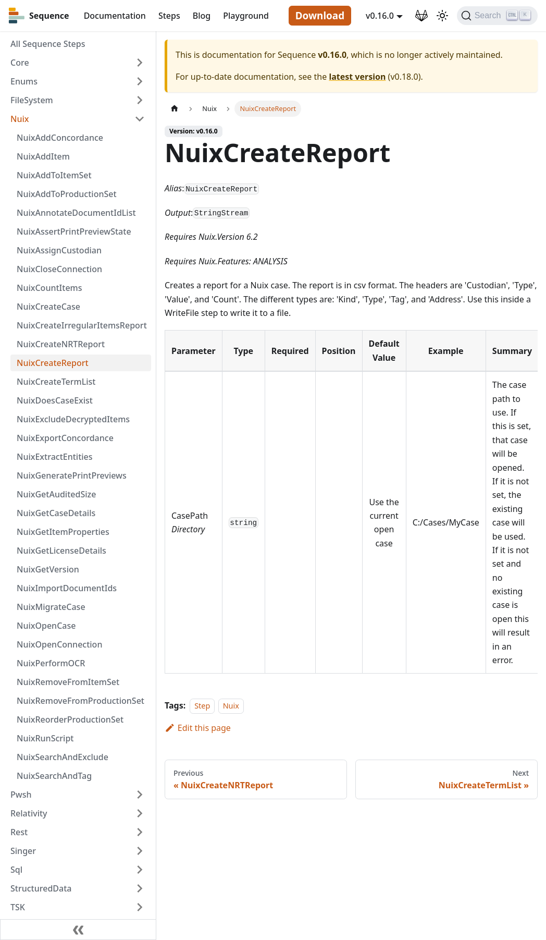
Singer (23, 851)
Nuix (19, 119)
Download (319, 15)
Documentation (115, 15)
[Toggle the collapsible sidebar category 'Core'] (139, 62)
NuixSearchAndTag (54, 776)
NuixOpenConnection (59, 644)
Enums (24, 81)
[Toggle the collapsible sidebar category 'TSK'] (139, 907)
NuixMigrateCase (51, 607)
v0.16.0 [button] (380, 15)
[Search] (497, 15)
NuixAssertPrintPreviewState (74, 231)
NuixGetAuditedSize (56, 494)
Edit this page (198, 728)
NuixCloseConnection (59, 269)
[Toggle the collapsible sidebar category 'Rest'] (139, 832)
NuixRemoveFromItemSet (68, 682)
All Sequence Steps (47, 44)
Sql (16, 869)
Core (19, 62)
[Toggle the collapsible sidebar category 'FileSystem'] (139, 100)
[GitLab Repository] (421, 15)
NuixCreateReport (53, 363)
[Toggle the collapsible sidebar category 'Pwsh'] (139, 794)
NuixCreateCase (48, 306)
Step (202, 706)
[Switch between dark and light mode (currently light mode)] (442, 15)
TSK (17, 907)
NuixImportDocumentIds (67, 588)
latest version (357, 76)
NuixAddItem (43, 156)
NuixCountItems (49, 288)
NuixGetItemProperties (63, 532)
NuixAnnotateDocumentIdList (76, 212)
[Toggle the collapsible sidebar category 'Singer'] (139, 851)
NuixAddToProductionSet (67, 194)
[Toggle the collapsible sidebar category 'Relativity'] (139, 813)
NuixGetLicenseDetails (61, 550)
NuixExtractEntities (55, 456)
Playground (246, 15)
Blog (201, 15)
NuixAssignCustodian (59, 250)
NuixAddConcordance (60, 137)
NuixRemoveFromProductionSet (80, 700)
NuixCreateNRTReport (61, 344)
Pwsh (20, 794)
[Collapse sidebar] (78, 929)
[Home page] (174, 109)
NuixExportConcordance (65, 438)
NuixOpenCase (46, 625)
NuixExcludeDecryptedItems (73, 419)
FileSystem (31, 100)
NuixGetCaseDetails (56, 513)
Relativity (28, 813)
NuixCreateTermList (56, 381)
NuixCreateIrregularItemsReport (82, 325)
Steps (169, 15)
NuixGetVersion (48, 569)
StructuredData (40, 888)
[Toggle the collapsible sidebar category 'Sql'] (139, 869)
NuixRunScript (45, 738)
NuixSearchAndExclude (62, 757)
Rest (19, 832)
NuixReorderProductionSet (70, 719)
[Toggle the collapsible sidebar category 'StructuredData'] (139, 888)
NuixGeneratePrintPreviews (72, 475)
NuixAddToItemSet (54, 175)
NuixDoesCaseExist (55, 400)
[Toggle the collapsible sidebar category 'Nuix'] (139, 119)
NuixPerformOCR (51, 663)
